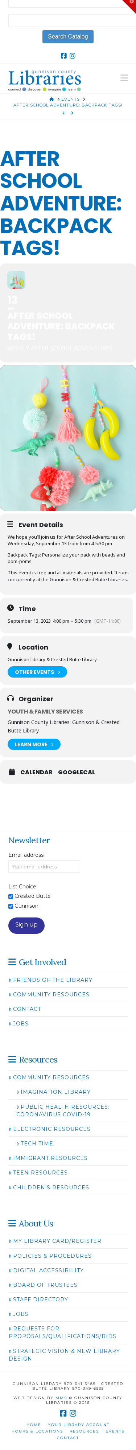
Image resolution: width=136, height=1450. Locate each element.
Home (33, 1424)
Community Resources (49, 994)
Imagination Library (53, 1092)
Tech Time (34, 1143)
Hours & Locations (37, 1431)
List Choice (22, 886)
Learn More (34, 744)
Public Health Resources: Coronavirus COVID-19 (63, 1111)
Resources (84, 1431)
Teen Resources (38, 1172)
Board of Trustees (43, 1285)
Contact (25, 1009)
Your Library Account (79, 1424)
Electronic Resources (50, 1129)
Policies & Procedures (50, 1256)
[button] (124, 78)
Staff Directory (38, 1299)
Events (115, 1431)
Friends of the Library (50, 980)
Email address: (26, 855)
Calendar (36, 772)
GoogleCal (76, 772)
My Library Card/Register (55, 1241)
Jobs (19, 1023)
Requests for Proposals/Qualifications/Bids (62, 1332)
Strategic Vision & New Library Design (64, 1355)
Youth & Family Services (45, 711)
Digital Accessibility (46, 1270)
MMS (61, 1397)
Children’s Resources (49, 1187)
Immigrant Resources (48, 1158)
